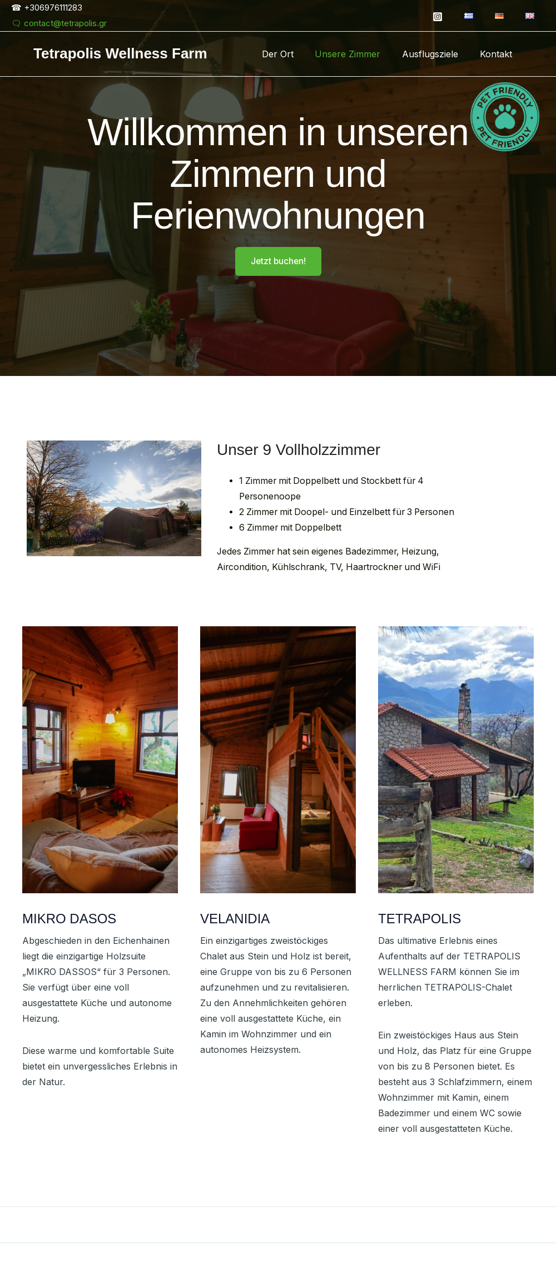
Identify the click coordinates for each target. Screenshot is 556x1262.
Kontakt (497, 54)
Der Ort (290, 54)
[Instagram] (449, 17)
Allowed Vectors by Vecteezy (361, 1235)
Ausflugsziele (436, 54)
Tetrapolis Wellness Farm (120, 53)
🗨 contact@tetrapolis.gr (59, 23)
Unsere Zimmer (357, 54)
